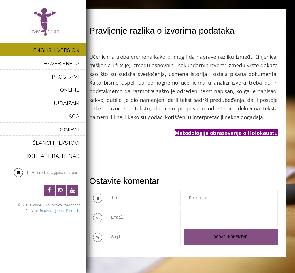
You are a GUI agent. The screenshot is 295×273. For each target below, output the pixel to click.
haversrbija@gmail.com (52, 173)
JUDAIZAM (67, 103)
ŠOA (74, 116)
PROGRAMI (66, 76)
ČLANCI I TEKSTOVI (56, 143)
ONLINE (70, 90)
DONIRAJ (69, 129)
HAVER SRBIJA (62, 63)
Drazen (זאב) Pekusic (60, 211)
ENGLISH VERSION (56, 50)
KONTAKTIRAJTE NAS (53, 156)
